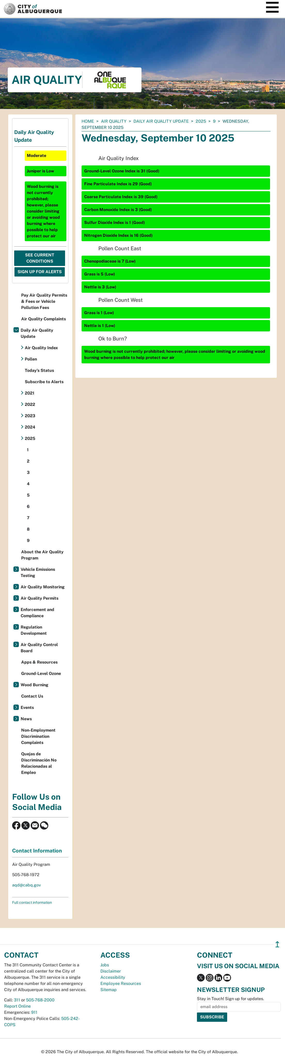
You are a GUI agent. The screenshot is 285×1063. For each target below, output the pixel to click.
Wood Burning (34, 684)
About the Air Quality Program (42, 554)
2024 (30, 427)
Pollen (31, 359)
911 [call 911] (34, 1012)
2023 (30, 415)
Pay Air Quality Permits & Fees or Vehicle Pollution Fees (44, 301)
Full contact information (32, 902)
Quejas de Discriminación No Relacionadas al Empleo (39, 763)
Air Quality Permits (39, 598)
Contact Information (37, 851)
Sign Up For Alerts (40, 271)
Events (27, 707)
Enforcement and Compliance (37, 612)
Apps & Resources (39, 662)
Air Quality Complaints (43, 318)
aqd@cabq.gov (26, 885)
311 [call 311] (17, 1000)
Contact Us (32, 696)
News (26, 718)
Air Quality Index (41, 347)
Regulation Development (34, 630)
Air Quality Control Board (39, 647)
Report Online (17, 1006)
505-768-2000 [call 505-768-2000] (40, 1000)
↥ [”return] (277, 944)
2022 (30, 404)
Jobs (104, 964)
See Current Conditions (39, 258)
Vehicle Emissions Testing (38, 572)
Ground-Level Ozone (41, 673)
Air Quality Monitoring (43, 586)
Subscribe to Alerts (44, 381)
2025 (201, 121)
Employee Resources (120, 983)
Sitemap (108, 989)
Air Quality (113, 121)
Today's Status (39, 370)
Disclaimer (110, 971)
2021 (29, 393)
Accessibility (112, 977)
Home (88, 121)
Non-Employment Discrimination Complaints (38, 736)
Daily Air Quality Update (161, 121)
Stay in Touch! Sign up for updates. (230, 998)
